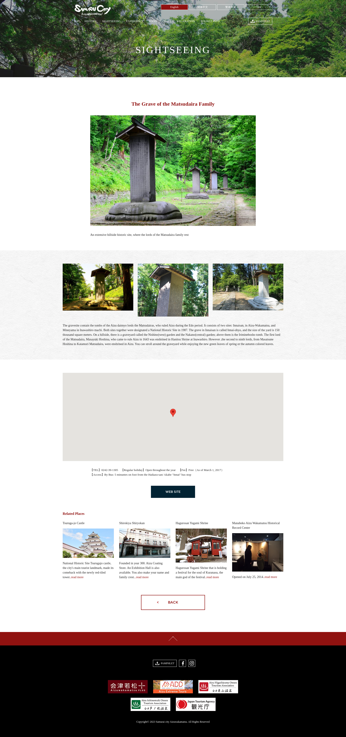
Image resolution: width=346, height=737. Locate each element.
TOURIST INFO (210, 21)
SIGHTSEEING (111, 21)
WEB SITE (173, 492)
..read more (76, 577)
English (174, 7)
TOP (76, 21)
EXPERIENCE (135, 21)
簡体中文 (202, 7)
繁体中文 (230, 7)
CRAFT (166, 21)
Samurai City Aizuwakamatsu (92, 10)
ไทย (258, 7)
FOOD (153, 21)
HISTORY (91, 21)
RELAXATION (186, 21)
